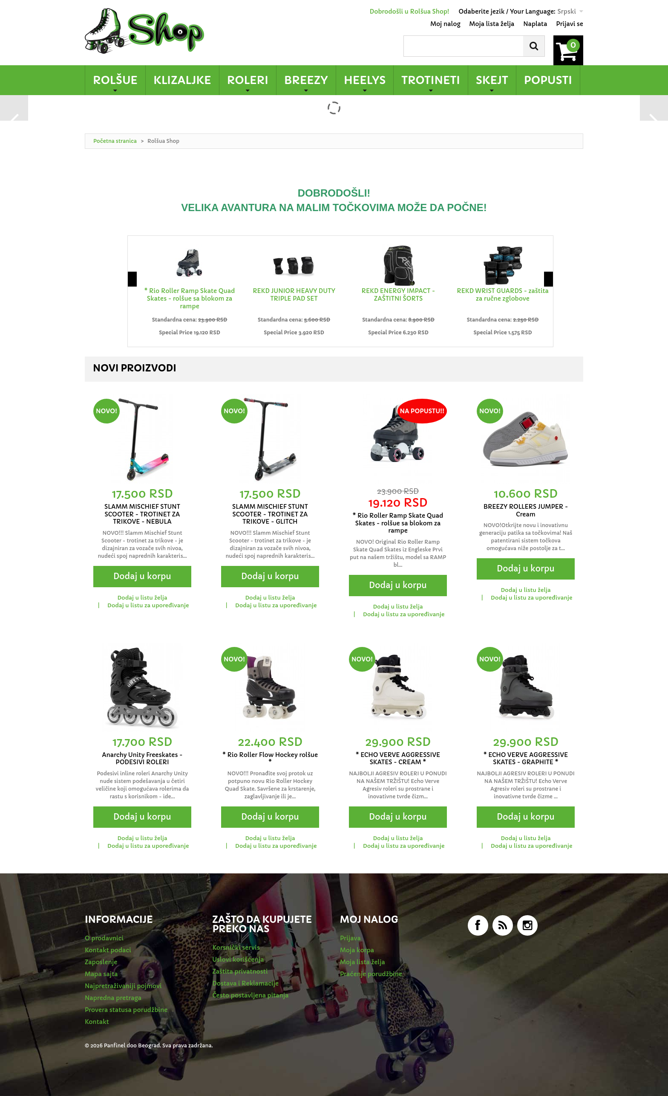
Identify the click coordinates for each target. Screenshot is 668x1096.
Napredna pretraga (113, 998)
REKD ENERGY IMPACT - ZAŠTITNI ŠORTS (398, 294)
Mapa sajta (101, 974)
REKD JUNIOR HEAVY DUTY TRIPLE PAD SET (294, 294)
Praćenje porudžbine (371, 974)
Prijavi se (569, 24)
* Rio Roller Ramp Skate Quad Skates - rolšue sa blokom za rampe (189, 298)
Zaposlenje (101, 962)
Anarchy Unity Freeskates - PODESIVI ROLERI (142, 758)
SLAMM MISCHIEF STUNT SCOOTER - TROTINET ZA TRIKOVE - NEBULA (142, 514)
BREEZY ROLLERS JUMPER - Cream (526, 510)
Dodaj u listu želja (142, 597)
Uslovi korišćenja (238, 959)
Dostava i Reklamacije (246, 983)
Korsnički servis (236, 947)
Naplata (535, 24)
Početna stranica (115, 141)
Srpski (567, 11)
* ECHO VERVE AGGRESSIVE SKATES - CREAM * (398, 758)
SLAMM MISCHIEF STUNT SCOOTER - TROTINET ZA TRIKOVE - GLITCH (270, 514)
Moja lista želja (492, 24)
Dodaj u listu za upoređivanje (148, 605)
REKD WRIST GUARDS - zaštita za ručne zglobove (502, 294)
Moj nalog (445, 24)
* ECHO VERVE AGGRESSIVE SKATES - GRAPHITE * (526, 758)
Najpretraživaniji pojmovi (123, 986)
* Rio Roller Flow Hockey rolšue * (270, 758)
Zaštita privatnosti (240, 971)
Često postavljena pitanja (251, 995)
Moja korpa (357, 950)
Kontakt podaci (108, 950)
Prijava (350, 938)
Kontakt (97, 1022)
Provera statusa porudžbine (126, 1010)
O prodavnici (104, 938)
